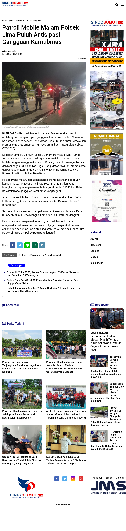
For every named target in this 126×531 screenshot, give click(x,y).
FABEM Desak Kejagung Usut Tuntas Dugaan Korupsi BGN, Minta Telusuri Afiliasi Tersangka (66, 460)
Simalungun (96, 262)
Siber (109, 477)
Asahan (94, 238)
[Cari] (116, 4)
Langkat (94, 251)
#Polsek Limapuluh (52, 255)
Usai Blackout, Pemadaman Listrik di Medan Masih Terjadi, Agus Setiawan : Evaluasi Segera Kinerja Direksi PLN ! (106, 341)
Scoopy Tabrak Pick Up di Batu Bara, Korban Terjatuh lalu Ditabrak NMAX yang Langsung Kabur (21, 460)
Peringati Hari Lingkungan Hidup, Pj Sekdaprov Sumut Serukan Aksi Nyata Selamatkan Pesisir (22, 414)
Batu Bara (95, 244)
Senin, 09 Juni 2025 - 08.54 (12, 54)
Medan (94, 257)
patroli (11, 21)
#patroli (22, 255)
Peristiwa (20, 21)
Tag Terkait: (9, 255)
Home (4, 21)
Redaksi (97, 477)
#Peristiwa (34, 255)
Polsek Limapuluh (33, 21)
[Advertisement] (105, 283)
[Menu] (123, 4)
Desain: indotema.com (63, 504)
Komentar (82, 58)
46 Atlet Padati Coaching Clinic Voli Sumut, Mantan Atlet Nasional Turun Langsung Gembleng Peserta (66, 414)
